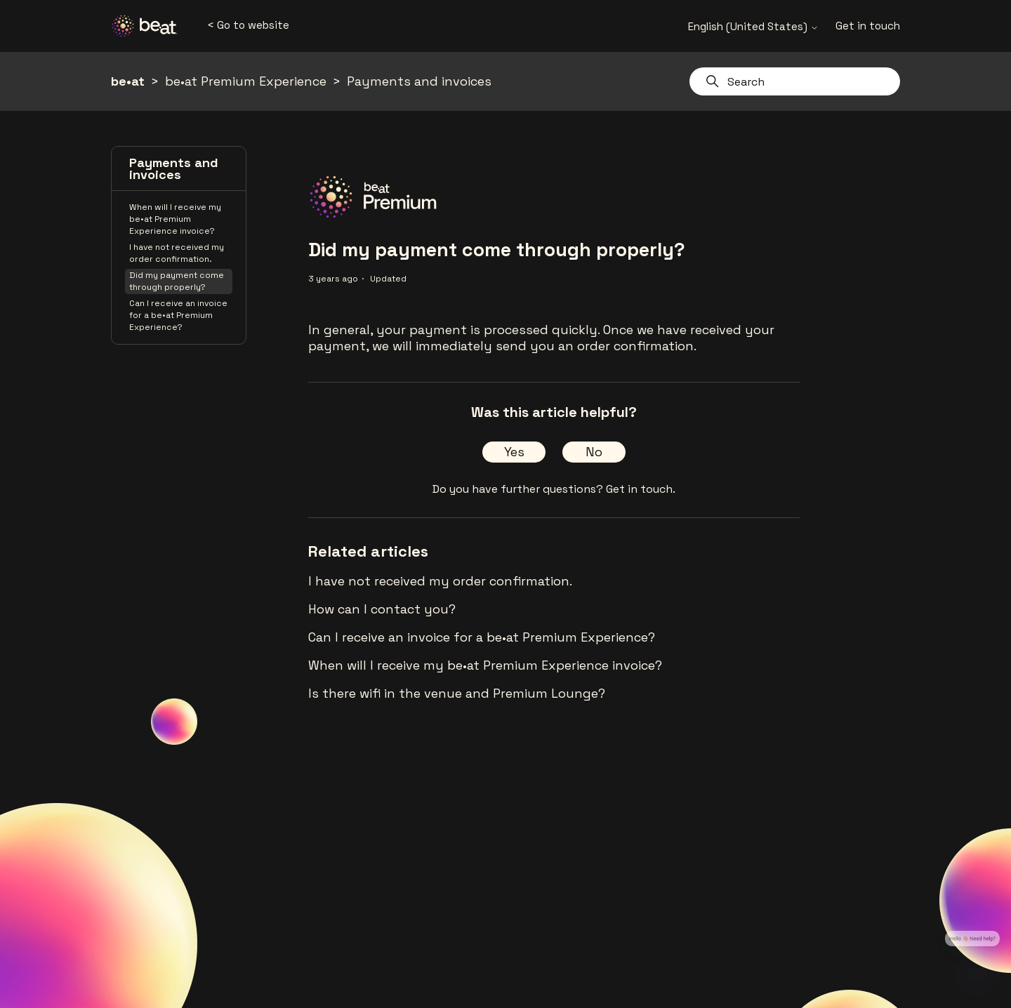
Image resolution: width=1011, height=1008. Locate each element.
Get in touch (867, 25)
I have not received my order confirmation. (176, 253)
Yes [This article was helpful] (514, 452)
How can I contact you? (382, 609)
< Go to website (248, 25)
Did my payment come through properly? (176, 281)
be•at (128, 81)
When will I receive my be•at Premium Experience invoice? (175, 219)
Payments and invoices (419, 81)
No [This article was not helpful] (594, 452)
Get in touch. (640, 489)
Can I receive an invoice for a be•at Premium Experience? (178, 315)
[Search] (794, 81)
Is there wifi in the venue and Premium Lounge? (456, 693)
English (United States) (753, 26)
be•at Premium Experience (245, 81)
